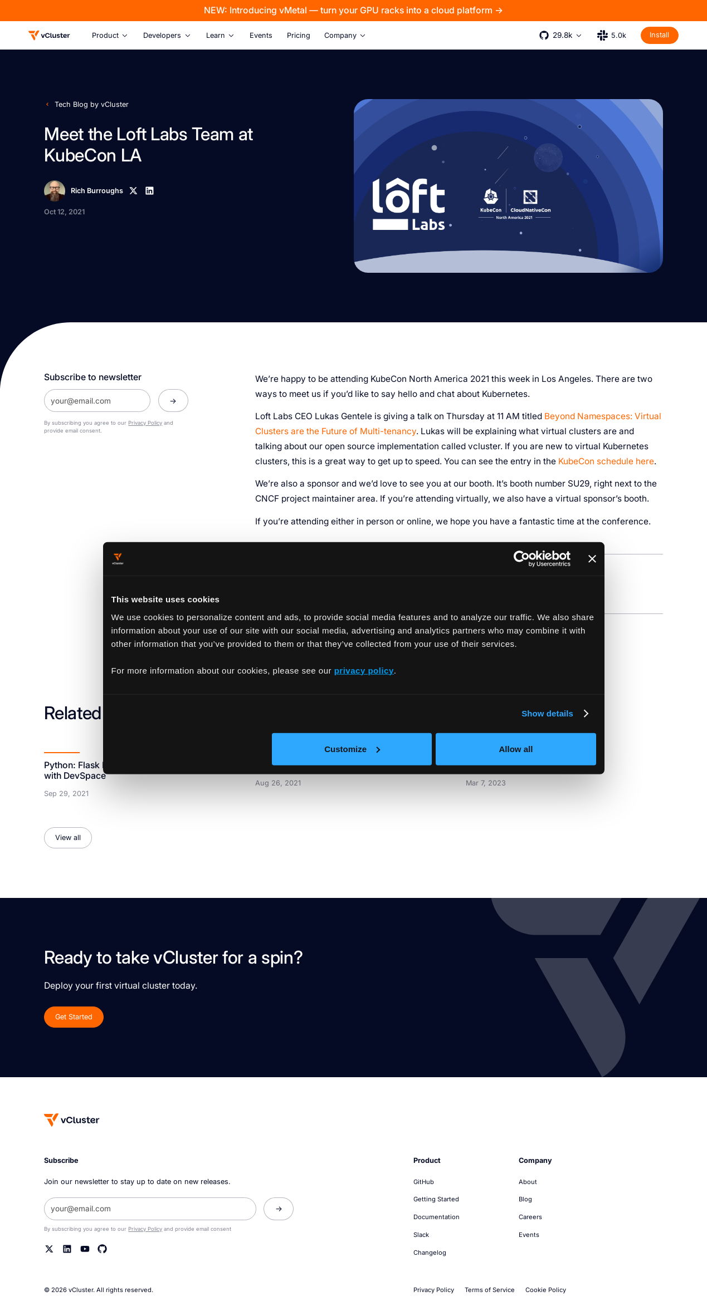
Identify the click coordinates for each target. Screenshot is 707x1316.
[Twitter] (49, 1249)
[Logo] (49, 35)
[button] (110, 35)
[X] (133, 190)
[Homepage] (72, 1120)
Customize (352, 748)
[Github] (102, 1249)
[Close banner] (592, 559)
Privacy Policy (145, 423)
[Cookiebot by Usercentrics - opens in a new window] (522, 559)
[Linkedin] (149, 190)
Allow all (516, 748)
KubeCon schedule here (606, 461)
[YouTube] (85, 1249)
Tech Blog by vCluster (92, 104)
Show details (547, 713)
